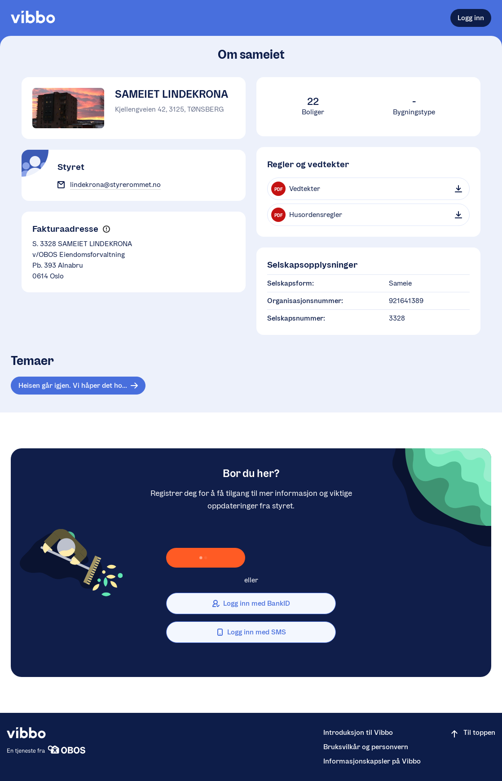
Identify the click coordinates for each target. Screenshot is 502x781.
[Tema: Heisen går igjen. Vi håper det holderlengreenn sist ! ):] (78, 386)
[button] (106, 229)
